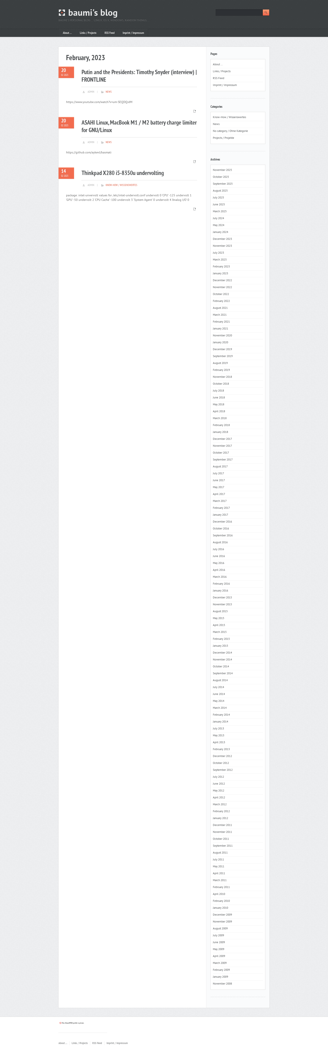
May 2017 (218, 487)
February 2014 (221, 715)
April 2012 (219, 797)
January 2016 (220, 591)
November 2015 (222, 604)
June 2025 (219, 204)
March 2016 (220, 577)
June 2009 (219, 942)
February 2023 (221, 266)
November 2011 (222, 832)
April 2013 (219, 742)
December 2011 (222, 825)
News (109, 92)
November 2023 (222, 246)
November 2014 (222, 660)
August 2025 (220, 191)
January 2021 (220, 329)
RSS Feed (109, 33)
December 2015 (222, 597)
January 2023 (220, 273)
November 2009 (222, 922)
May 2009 (218, 949)
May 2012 (218, 791)
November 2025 (222, 170)
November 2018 (222, 377)
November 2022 (222, 287)
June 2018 (219, 398)
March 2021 (220, 315)
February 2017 (221, 508)
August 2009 (220, 928)
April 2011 (219, 873)
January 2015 (220, 646)
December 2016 (222, 522)
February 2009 (221, 970)
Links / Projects (88, 33)
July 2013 (218, 728)
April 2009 (219, 956)
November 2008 (222, 984)
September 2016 (223, 535)
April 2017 (219, 494)
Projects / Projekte (223, 138)
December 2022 (222, 280)
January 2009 (220, 977)
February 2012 (221, 811)
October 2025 (221, 177)
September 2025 (223, 184)
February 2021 (221, 322)
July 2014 (218, 687)
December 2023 (222, 239)
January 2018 (220, 432)
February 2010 (221, 901)
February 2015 (221, 639)
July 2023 (218, 253)
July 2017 (218, 473)
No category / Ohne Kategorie (230, 131)
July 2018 (218, 391)
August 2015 (220, 611)
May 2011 (218, 866)
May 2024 (218, 225)
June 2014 (219, 694)
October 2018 (221, 384)
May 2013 (218, 735)
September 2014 (223, 673)
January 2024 (220, 232)
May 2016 (218, 563)
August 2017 (220, 466)
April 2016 (219, 570)
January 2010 (220, 908)
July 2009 (218, 935)
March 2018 (220, 418)
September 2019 (223, 356)
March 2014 (220, 708)
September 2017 (223, 460)
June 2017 (219, 480)
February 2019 (221, 370)
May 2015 (218, 618)
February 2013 (221, 749)
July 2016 (218, 549)
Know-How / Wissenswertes (121, 185)
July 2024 (218, 218)
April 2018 (219, 411)
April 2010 (219, 894)
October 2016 (221, 529)
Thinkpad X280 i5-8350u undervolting (123, 173)
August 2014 (220, 680)
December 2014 (222, 653)
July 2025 (218, 198)
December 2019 (222, 349)
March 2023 (220, 260)
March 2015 (220, 632)
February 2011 (221, 887)
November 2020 (222, 335)
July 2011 (218, 860)
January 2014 (220, 722)
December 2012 (222, 756)
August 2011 (220, 853)
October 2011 (221, 839)
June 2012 (219, 784)
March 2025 (220, 211)
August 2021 (220, 308)
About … (67, 33)
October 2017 (221, 453)
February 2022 (221, 301)
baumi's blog (93, 13)
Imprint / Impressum (133, 33)
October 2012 (221, 763)
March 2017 (220, 501)
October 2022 (221, 294)
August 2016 (220, 542)
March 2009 (220, 963)
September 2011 (223, 846)
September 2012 (223, 770)
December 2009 (222, 915)
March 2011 (220, 880)
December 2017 (222, 439)
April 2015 (219, 625)
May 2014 (218, 701)
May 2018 (218, 404)
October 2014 (221, 666)
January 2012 (220, 818)
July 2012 (218, 777)
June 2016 (219, 556)
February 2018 (221, 425)
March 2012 (220, 804)
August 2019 (220, 363)
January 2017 (220, 515)
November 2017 (222, 446)
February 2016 (221, 584)
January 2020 (220, 342)
